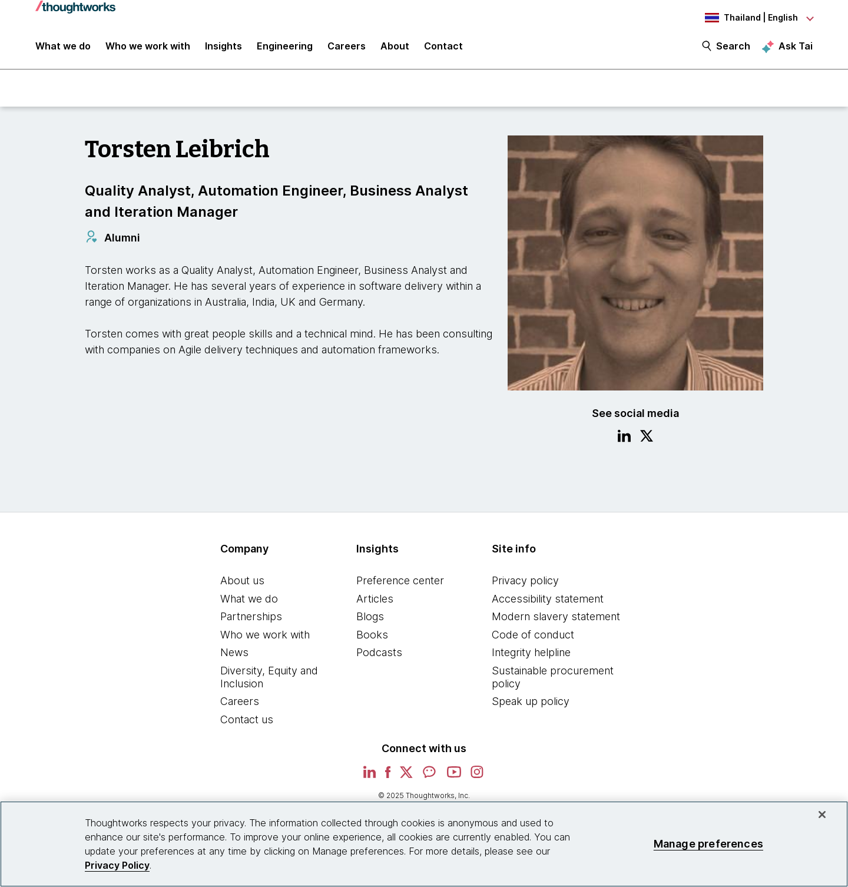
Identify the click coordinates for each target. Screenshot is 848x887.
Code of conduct (533, 636)
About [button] (394, 48)
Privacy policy (525, 581)
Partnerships (251, 617)
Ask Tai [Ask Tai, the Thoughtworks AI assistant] (796, 48)
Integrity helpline (531, 654)
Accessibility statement (548, 600)
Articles (374, 600)
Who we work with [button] (147, 48)
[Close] (822, 815)
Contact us (246, 720)
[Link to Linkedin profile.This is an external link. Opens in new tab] (624, 439)
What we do (249, 600)
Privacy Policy (117, 865)
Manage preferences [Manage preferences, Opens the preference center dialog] (708, 844)
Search (733, 48)
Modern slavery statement (556, 617)
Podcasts (379, 654)
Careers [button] (346, 48)
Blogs (370, 617)
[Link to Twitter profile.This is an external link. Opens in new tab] (646, 439)
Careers (239, 702)
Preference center (400, 581)
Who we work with (265, 636)
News (234, 654)
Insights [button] (223, 48)
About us (242, 581)
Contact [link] (443, 48)
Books (372, 636)
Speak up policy (530, 702)
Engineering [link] (285, 48)
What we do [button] (63, 48)
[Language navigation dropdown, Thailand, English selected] (748, 18)
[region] (424, 844)
